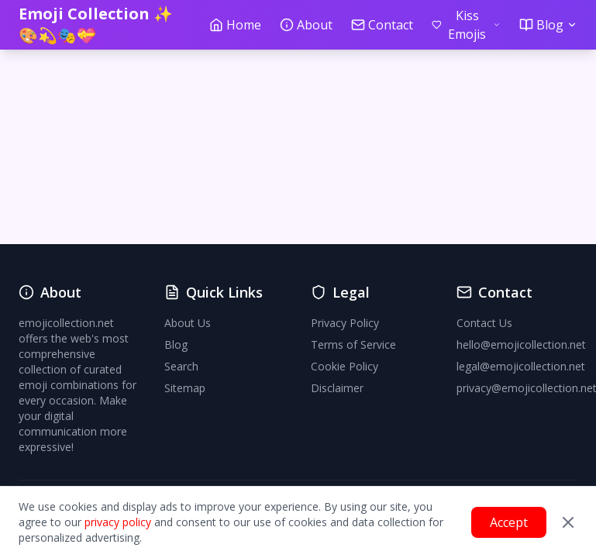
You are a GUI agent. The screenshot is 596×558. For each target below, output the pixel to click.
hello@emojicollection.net (521, 344)
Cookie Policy (344, 366)
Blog (176, 344)
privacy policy (117, 522)
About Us (187, 322)
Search (181, 366)
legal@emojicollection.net (520, 366)
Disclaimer (337, 388)
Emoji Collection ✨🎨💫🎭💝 (96, 24)
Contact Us (484, 322)
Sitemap (184, 388)
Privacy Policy (345, 322)
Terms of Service (353, 344)
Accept (509, 522)
